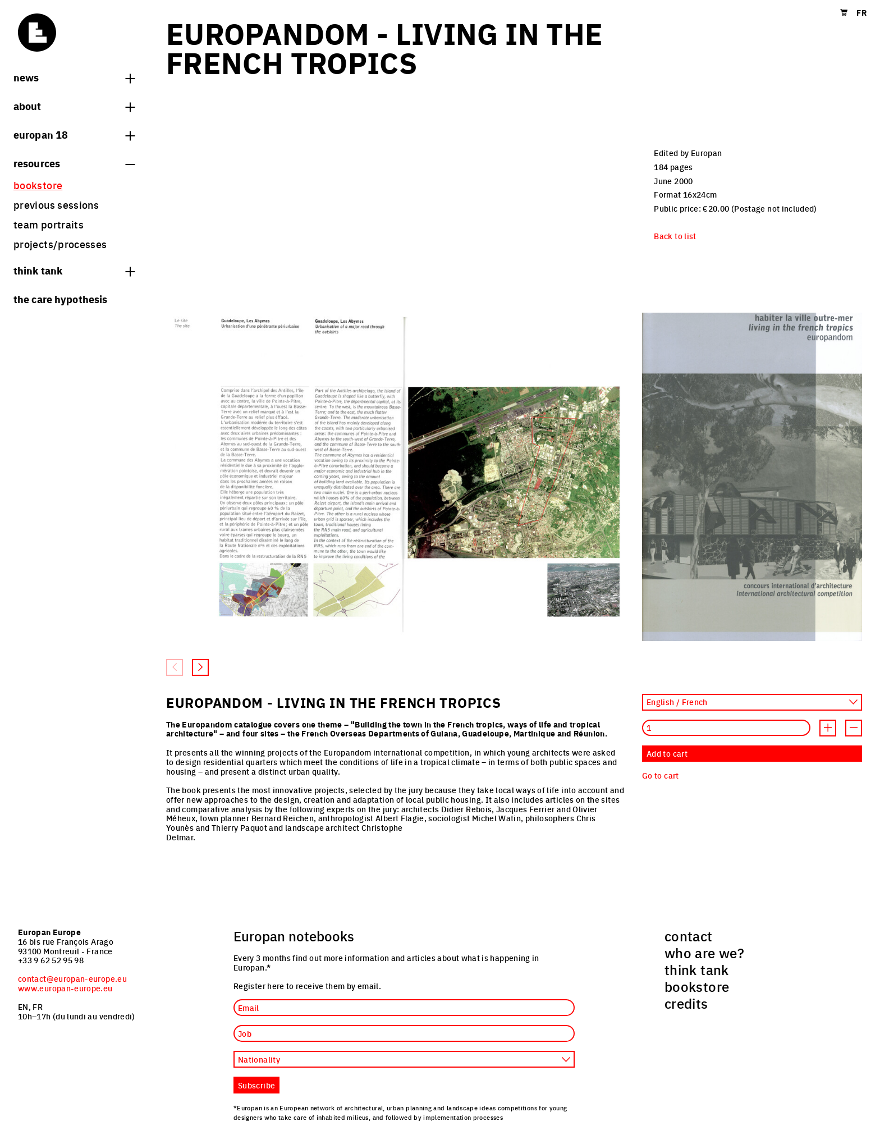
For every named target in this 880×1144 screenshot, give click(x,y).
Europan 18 (74, 134)
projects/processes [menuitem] (60, 244)
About (74, 105)
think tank (74, 270)
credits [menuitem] (686, 1003)
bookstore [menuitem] (37, 185)
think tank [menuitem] (696, 969)
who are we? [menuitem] (704, 952)
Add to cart (667, 753)
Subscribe (256, 1085)
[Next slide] (200, 667)
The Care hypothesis (60, 298)
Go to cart (660, 775)
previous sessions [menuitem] (56, 205)
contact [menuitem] (688, 935)
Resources (74, 162)
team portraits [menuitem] (48, 224)
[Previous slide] (174, 667)
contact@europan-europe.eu (72, 978)
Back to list (675, 235)
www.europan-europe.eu (65, 988)
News (74, 77)
